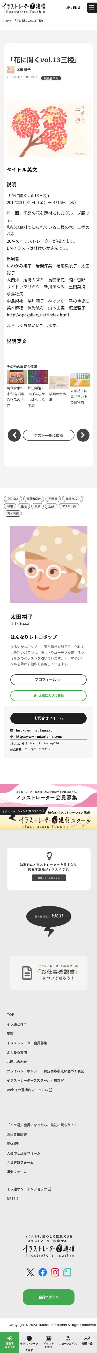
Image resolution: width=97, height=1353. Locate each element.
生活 (24, 506)
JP (68, 7)
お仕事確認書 (17, 1134)
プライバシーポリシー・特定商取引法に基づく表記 (45, 1071)
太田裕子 (23, 69)
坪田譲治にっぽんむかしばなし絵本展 (38, 389)
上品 (51, 506)
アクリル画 (69, 506)
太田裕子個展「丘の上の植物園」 (80, 389)
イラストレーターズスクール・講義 (35, 1080)
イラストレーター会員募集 (27, 1042)
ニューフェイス (68, 1340)
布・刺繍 (13, 513)
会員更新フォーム (20, 1162)
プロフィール (48, 679)
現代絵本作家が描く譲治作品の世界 (17, 389)
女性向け (13, 499)
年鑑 (10, 1033)
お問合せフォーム (48, 717)
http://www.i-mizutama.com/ (36, 736)
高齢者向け (34, 499)
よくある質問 (17, 1052)
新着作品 (87, 1340)
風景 (37, 506)
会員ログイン (49, 1297)
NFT (12, 1198)
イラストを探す (48, 1342)
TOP (10, 1014)
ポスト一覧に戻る (48, 435)
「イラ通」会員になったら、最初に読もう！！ (42, 1124)
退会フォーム (17, 1171)
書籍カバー (72, 499)
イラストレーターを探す (29, 1343)
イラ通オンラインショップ (29, 1189)
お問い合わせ (17, 1061)
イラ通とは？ (17, 1024)
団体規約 (13, 1143)
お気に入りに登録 (48, 695)
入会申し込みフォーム (23, 1153)
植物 (10, 506)
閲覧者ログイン (10, 1342)
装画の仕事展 (59, 389)
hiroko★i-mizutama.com (33, 730)
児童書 (53, 499)
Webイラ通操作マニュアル (29, 1089)
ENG (76, 7)
